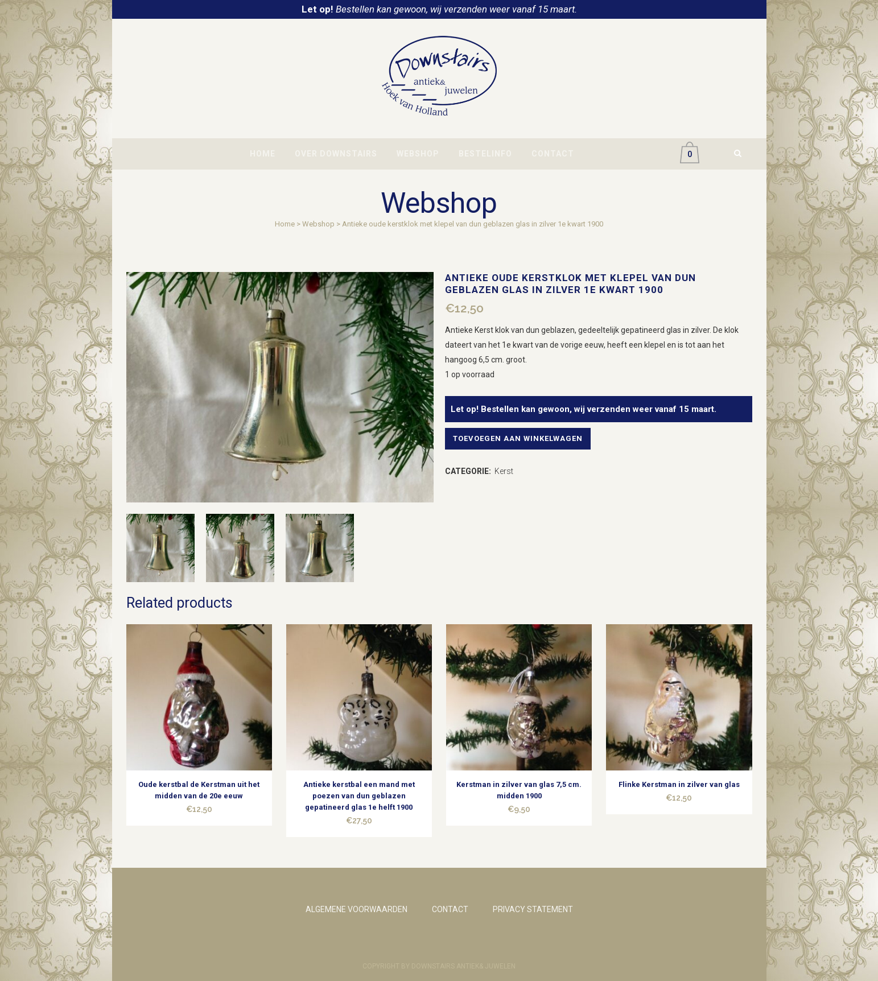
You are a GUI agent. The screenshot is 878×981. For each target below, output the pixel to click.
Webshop (318, 224)
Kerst (503, 471)
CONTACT (450, 909)
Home (285, 224)
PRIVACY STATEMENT (533, 909)
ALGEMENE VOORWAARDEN (356, 909)
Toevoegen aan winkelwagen (523, 438)
